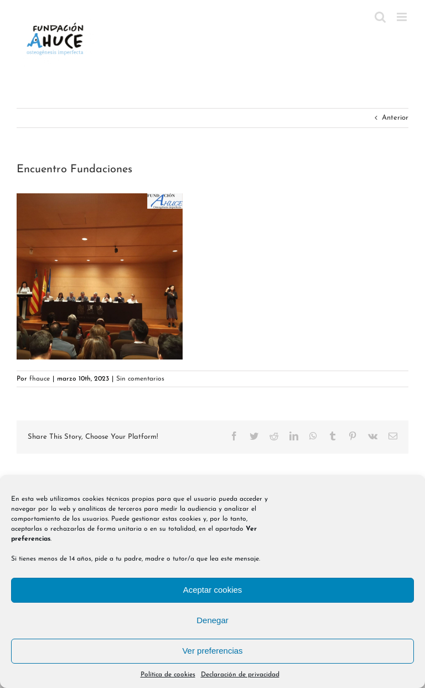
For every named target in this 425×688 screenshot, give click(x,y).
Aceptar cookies (212, 589)
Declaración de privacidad (240, 674)
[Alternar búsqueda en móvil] (380, 17)
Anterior (395, 117)
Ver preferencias (212, 650)
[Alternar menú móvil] (402, 17)
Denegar (212, 620)
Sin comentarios (140, 379)
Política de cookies (168, 674)
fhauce (39, 379)
